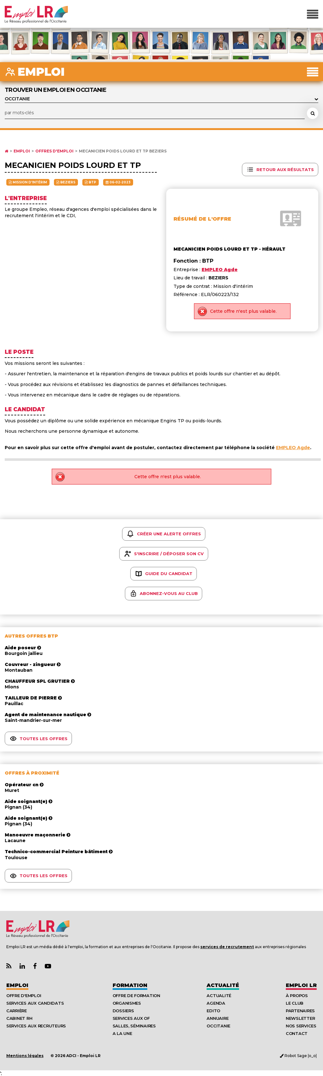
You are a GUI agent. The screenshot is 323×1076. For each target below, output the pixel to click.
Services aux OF (131, 1018)
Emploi (22, 151)
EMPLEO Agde (293, 447)
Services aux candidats (35, 1003)
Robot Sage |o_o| (298, 1055)
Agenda (216, 1003)
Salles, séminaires (134, 1025)
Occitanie (218, 1025)
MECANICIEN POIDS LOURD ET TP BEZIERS (123, 151)
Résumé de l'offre (202, 219)
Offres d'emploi (54, 151)
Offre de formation (136, 995)
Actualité (223, 985)
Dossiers (123, 1010)
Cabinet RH (19, 1018)
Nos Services (301, 1025)
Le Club (294, 1003)
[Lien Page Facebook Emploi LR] (35, 966)
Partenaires (300, 1010)
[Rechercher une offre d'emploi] (312, 113)
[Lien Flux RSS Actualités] (8, 966)
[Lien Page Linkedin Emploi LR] (22, 966)
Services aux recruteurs (36, 1025)
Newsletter (300, 1018)
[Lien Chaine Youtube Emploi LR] (48, 966)
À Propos (297, 995)
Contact (297, 1033)
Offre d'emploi (23, 995)
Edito (213, 1010)
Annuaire (217, 1018)
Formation (130, 985)
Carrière (16, 1010)
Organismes (127, 1003)
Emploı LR (301, 985)
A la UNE (122, 1033)
